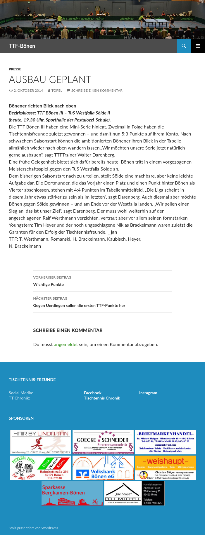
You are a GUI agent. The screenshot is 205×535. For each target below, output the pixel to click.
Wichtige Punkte (102, 280)
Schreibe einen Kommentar (97, 90)
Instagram (148, 392)
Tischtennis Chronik (102, 397)
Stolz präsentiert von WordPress (33, 528)
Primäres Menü (198, 46)
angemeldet (66, 344)
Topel (56, 90)
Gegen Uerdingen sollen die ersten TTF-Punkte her (102, 301)
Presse (15, 69)
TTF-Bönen (22, 46)
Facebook (92, 392)
